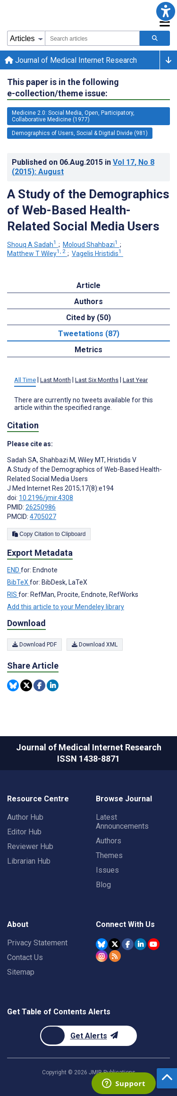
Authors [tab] (88, 301)
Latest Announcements (122, 822)
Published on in (83, 167)
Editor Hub (24, 831)
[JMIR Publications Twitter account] (114, 944)
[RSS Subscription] (115, 956)
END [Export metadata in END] (14, 570)
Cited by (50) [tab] (88, 317)
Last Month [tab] (55, 379)
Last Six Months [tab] (96, 379)
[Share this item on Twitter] (26, 685)
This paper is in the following (63, 88)
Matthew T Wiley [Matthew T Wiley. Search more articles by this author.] (37, 253)
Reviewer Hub (30, 846)
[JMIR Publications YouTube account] (154, 944)
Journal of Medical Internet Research (71, 60)
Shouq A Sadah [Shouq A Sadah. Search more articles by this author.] (32, 244)
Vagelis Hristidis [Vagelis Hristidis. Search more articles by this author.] (97, 253)
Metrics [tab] (88, 349)
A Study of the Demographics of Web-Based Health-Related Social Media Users (88, 210)
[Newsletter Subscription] (88, 1036)
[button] (165, 11)
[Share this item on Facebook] (39, 685)
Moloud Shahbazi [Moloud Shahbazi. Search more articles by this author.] (91, 244)
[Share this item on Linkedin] (53, 685)
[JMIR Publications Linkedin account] (140, 944)
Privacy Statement (37, 942)
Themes (109, 855)
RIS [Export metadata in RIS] (12, 594)
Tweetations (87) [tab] (88, 333)
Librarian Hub (29, 861)
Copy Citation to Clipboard (48, 534)
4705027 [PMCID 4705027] (43, 516)
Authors (108, 840)
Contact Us (25, 957)
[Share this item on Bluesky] (13, 685)
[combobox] (92, 38)
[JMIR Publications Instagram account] (102, 956)
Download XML (95, 644)
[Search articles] (155, 38)
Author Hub (25, 817)
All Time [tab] (25, 379)
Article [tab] (88, 285)
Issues (107, 870)
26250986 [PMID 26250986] (40, 507)
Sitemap (20, 972)
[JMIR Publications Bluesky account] (102, 944)
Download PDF (34, 644)
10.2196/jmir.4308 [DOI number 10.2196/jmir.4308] (46, 497)
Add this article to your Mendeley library (65, 607)
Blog (103, 884)
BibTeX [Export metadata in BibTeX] (18, 582)
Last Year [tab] (135, 379)
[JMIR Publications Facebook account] (128, 944)
